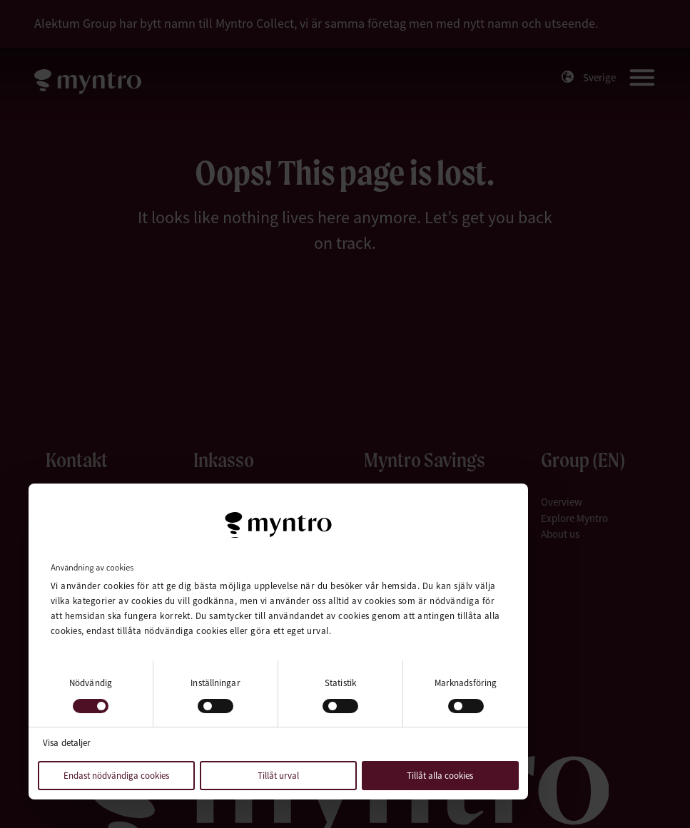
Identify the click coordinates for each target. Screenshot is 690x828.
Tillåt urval (278, 776)
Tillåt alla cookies (440, 776)
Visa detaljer (67, 743)
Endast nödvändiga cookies (116, 776)
